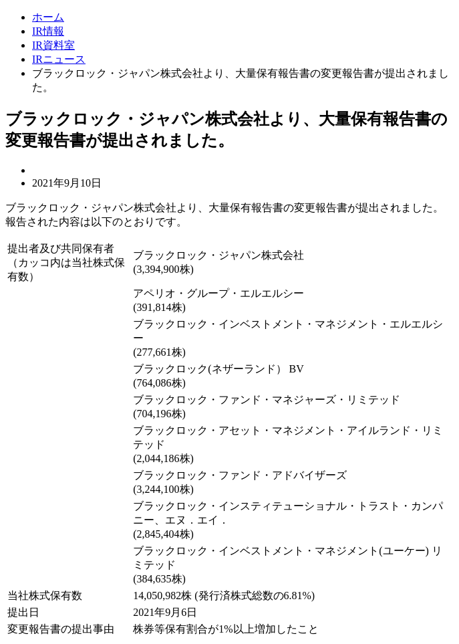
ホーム (48, 17)
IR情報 (48, 31)
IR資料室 (53, 45)
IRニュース (59, 59)
